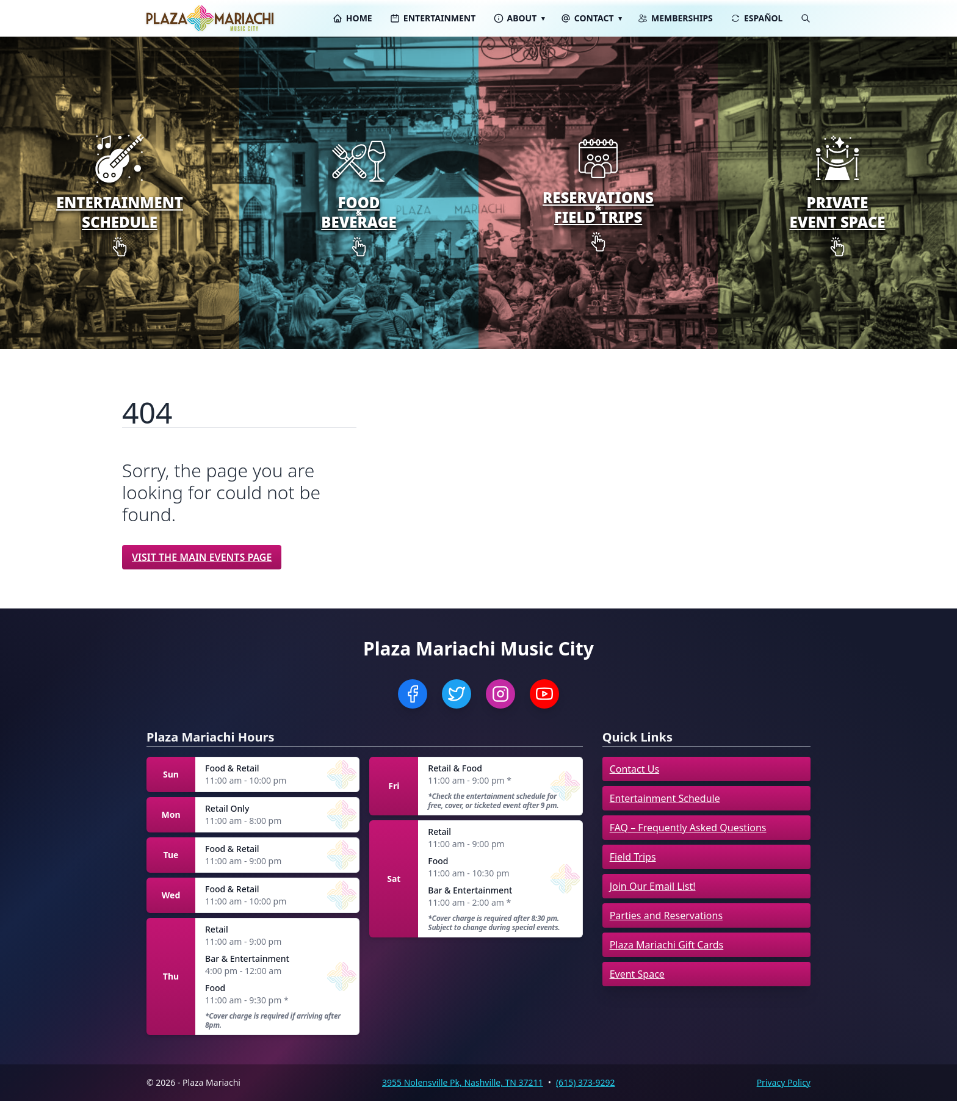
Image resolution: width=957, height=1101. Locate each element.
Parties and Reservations (666, 915)
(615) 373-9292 (585, 1082)
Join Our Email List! (653, 886)
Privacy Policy (784, 1082)
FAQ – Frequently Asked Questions (688, 827)
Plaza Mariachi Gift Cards (667, 944)
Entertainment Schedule (665, 798)
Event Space (637, 974)
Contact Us (634, 769)
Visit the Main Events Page (202, 557)
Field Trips (633, 857)
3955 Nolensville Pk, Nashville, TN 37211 (462, 1082)
